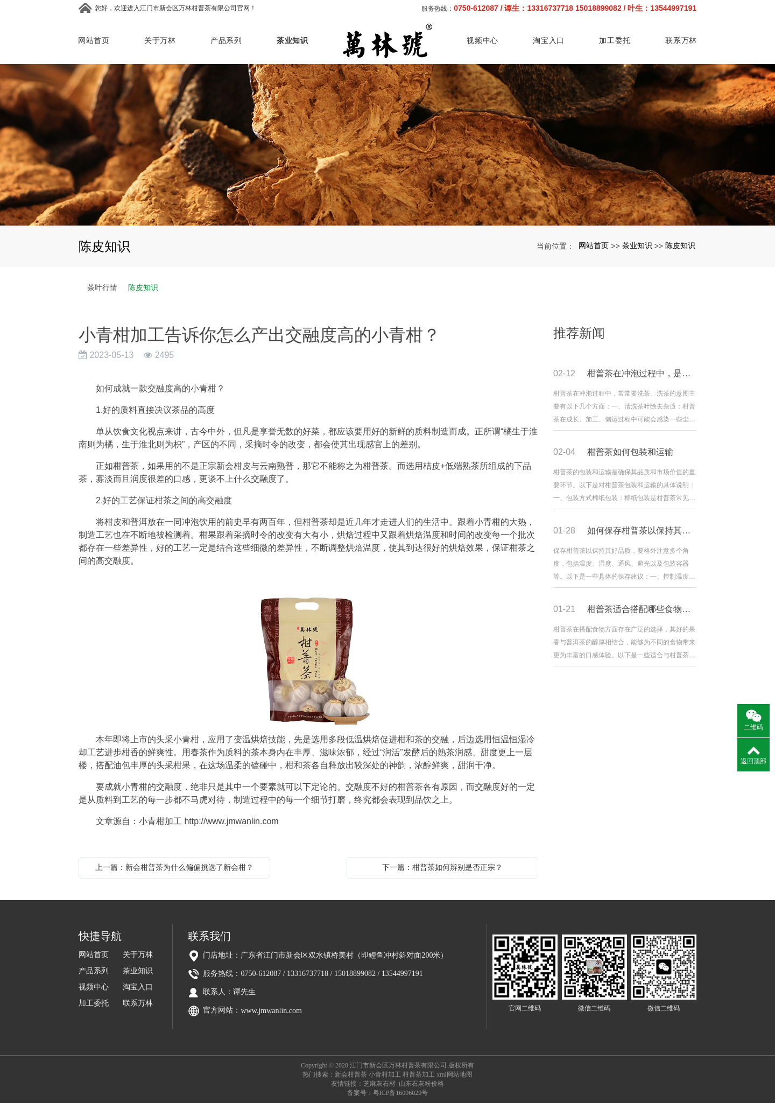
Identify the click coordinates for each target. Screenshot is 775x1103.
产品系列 (226, 40)
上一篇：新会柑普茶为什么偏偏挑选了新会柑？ (174, 867)
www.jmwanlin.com (271, 1011)
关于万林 (160, 40)
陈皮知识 (680, 245)
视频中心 (482, 40)
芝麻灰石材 (379, 1083)
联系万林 (681, 40)
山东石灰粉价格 (421, 1083)
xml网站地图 (454, 1074)
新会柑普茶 (351, 1074)
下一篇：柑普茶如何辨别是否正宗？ (442, 867)
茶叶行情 (102, 287)
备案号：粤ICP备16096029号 (387, 1093)
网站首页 (94, 40)
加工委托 (615, 40)
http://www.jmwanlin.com (231, 821)
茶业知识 (292, 40)
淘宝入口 (549, 40)
